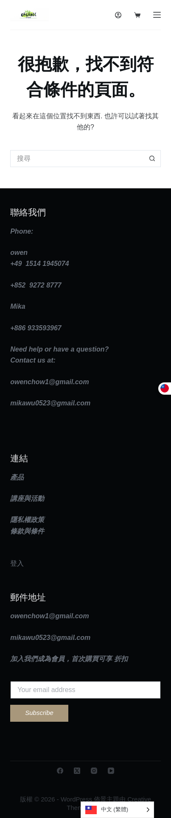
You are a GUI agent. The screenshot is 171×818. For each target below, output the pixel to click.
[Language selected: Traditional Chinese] (117, 809)
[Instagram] (94, 771)
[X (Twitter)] (77, 771)
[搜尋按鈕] (152, 158)
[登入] (118, 15)
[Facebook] (60, 771)
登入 (17, 563)
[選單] (157, 15)
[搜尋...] (77, 158)
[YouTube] (111, 771)
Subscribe (39, 712)
